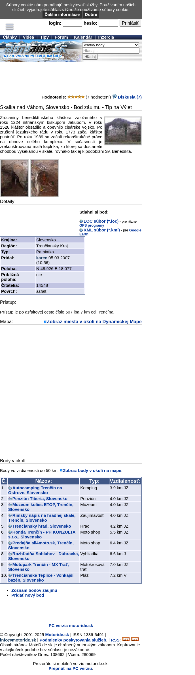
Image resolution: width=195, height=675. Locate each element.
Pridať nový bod (27, 595)
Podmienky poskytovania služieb (72, 640)
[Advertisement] (71, 76)
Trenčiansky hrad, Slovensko (41, 526)
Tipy (44, 37)
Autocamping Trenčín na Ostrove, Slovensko (35, 490)
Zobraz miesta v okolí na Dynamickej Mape (94, 321)
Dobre (91, 14)
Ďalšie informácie (62, 14)
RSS (115, 640)
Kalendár (83, 37)
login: (55, 23)
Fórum (61, 37)
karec (41, 257)
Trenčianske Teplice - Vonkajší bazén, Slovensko (40, 577)
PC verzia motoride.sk (71, 625)
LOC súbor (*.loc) (101, 221)
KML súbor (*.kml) (102, 229)
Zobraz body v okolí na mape (92, 470)
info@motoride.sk (18, 640)
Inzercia (106, 37)
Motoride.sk (57, 634)
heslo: (91, 23)
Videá (28, 37)
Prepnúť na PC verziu (70, 668)
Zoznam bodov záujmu (34, 590)
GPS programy (91, 225)
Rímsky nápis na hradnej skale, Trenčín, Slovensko (42, 518)
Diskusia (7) (127, 97)
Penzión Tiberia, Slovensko (39, 498)
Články (10, 37)
